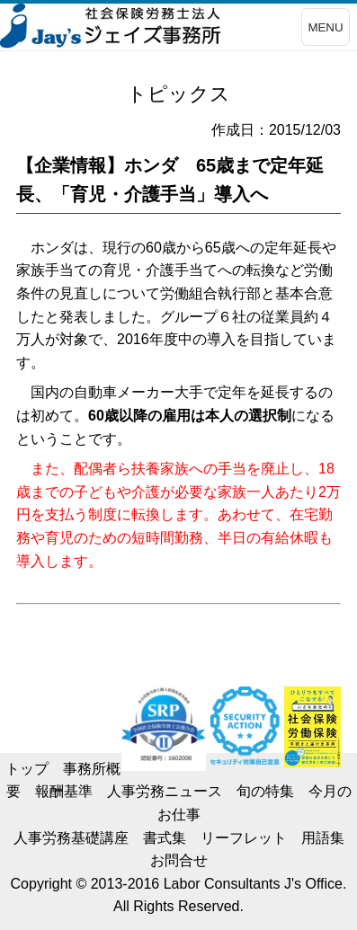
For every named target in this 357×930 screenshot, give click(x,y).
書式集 (164, 838)
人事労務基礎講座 (71, 838)
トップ (27, 768)
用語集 (322, 838)
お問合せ (179, 860)
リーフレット (244, 838)
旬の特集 (265, 791)
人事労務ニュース (164, 791)
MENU (325, 27)
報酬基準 (64, 791)
